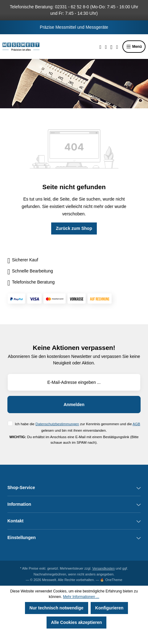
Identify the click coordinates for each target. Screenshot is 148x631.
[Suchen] (100, 46)
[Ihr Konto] (111, 46)
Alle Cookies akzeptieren (76, 622)
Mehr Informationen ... (81, 597)
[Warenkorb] (117, 46)
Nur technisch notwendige (57, 607)
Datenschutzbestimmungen (57, 424)
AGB (136, 424)
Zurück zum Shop (74, 228)
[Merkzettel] (106, 46)
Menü (134, 46)
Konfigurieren (109, 607)
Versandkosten (103, 568)
